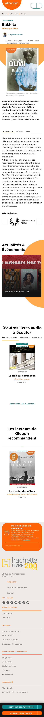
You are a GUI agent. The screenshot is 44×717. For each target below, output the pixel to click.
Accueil (4, 14)
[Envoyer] (37, 546)
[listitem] (4, 603)
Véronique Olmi (10, 28)
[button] (22, 707)
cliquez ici (26, 540)
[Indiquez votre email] (19, 546)
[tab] (8, 131)
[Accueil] (12, 5)
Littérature (14, 14)
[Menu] (36, 6)
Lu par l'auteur (15, 34)
